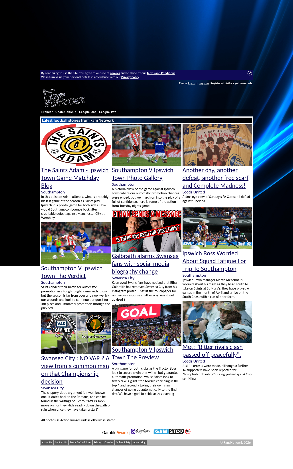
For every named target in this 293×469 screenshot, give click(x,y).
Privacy (98, 442)
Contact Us (61, 442)
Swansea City (52, 387)
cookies (115, 73)
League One (87, 112)
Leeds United (194, 192)
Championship (66, 112)
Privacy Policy (130, 77)
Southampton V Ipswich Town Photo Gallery (142, 174)
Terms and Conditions (161, 73)
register (204, 83)
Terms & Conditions (80, 442)
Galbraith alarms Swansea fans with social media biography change (145, 263)
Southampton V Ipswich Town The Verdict (72, 272)
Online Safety (123, 442)
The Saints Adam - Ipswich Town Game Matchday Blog (75, 177)
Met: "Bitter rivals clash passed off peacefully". (213, 351)
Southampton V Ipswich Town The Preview (142, 353)
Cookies (108, 442)
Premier (47, 112)
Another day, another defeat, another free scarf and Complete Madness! (216, 177)
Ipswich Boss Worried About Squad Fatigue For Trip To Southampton (214, 261)
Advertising (139, 442)
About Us (47, 442)
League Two (107, 112)
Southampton (53, 192)
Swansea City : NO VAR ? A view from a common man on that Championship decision (75, 369)
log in (191, 83)
